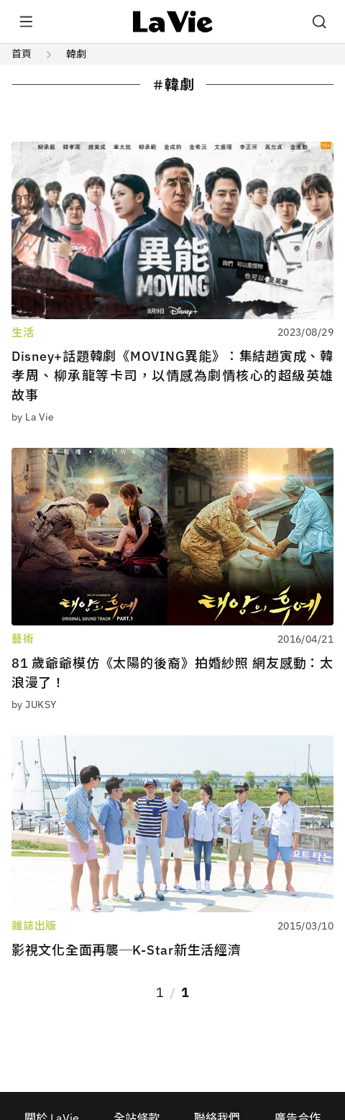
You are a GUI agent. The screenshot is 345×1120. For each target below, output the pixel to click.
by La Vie (33, 416)
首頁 (22, 53)
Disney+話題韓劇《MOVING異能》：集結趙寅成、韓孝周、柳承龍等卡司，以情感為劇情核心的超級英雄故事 (173, 375)
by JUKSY (34, 704)
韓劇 (76, 53)
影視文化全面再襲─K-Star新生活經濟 (126, 950)
